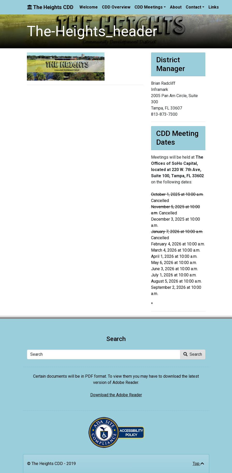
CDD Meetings (148, 7)
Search (192, 354)
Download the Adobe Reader (116, 394)
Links (213, 7)
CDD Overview (116, 7)
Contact (193, 7)
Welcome (88, 7)
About (176, 7)
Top (198, 463)
